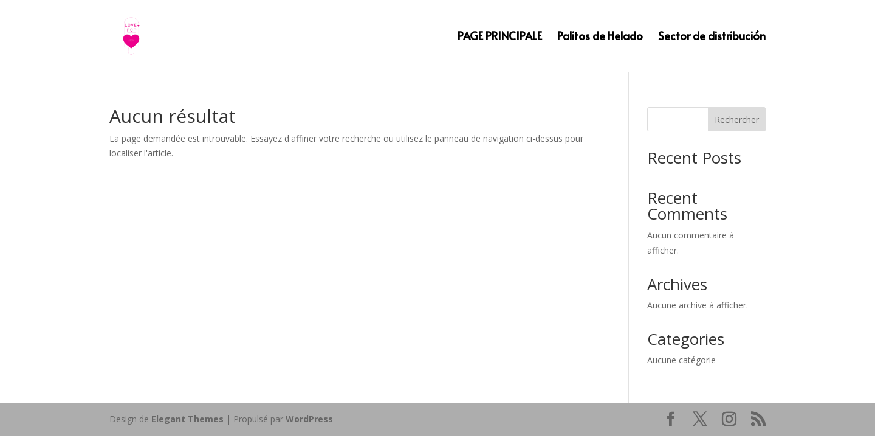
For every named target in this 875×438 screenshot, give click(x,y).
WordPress (309, 419)
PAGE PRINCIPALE (500, 37)
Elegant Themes (187, 419)
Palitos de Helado (600, 37)
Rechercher (737, 119)
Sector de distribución (712, 37)
